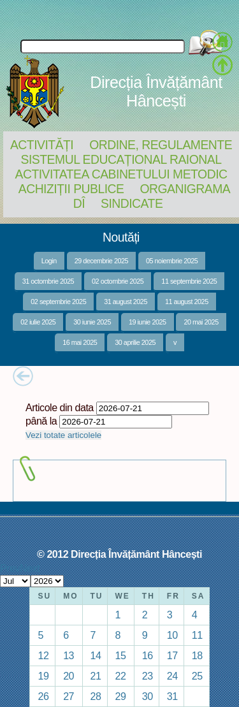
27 (68, 696)
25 (197, 675)
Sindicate (132, 203)
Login (49, 261)
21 (96, 675)
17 (172, 655)
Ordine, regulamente (160, 145)
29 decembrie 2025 (101, 261)
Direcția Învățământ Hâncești (156, 91)
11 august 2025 (186, 301)
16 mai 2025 (79, 342)
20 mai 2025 (201, 322)
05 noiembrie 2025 (172, 261)
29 (120, 696)
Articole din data (59, 407)
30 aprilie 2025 (135, 342)
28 (96, 696)
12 (43, 655)
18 (197, 655)
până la (41, 420)
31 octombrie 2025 (48, 281)
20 (68, 675)
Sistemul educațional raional (121, 159)
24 (172, 675)
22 (120, 675)
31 (172, 696)
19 (43, 675)
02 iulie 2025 (37, 322)
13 (68, 655)
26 (43, 696)
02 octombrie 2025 (117, 281)
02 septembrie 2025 (58, 301)
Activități (41, 145)
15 (120, 655)
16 (147, 655)
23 (147, 675)
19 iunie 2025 (147, 322)
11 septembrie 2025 (189, 281)
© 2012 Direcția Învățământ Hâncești (119, 554)
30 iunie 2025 (92, 322)
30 (147, 696)
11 (197, 635)
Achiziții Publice (71, 189)
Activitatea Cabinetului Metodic (121, 174)
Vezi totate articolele (63, 435)
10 (172, 635)
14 (96, 655)
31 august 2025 (125, 301)
